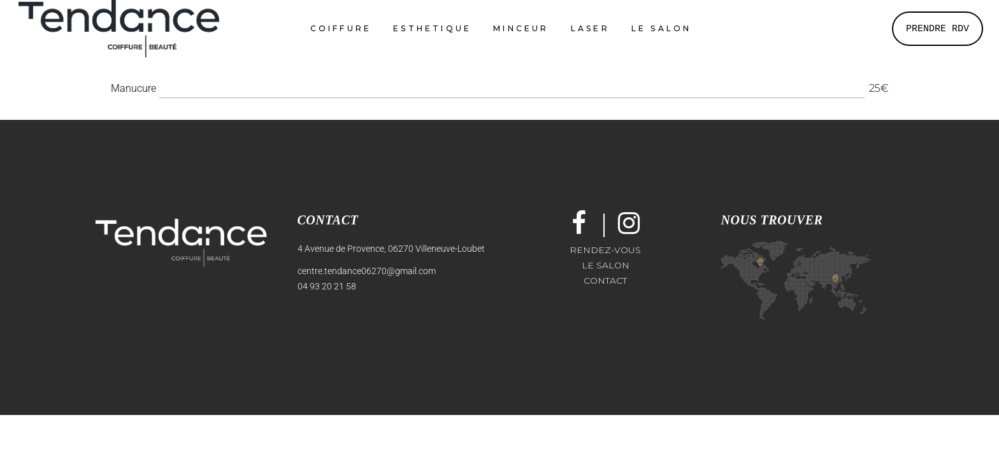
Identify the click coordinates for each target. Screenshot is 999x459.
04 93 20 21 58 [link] (327, 286)
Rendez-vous (605, 250)
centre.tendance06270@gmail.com (367, 271)
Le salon (605, 265)
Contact (605, 280)
